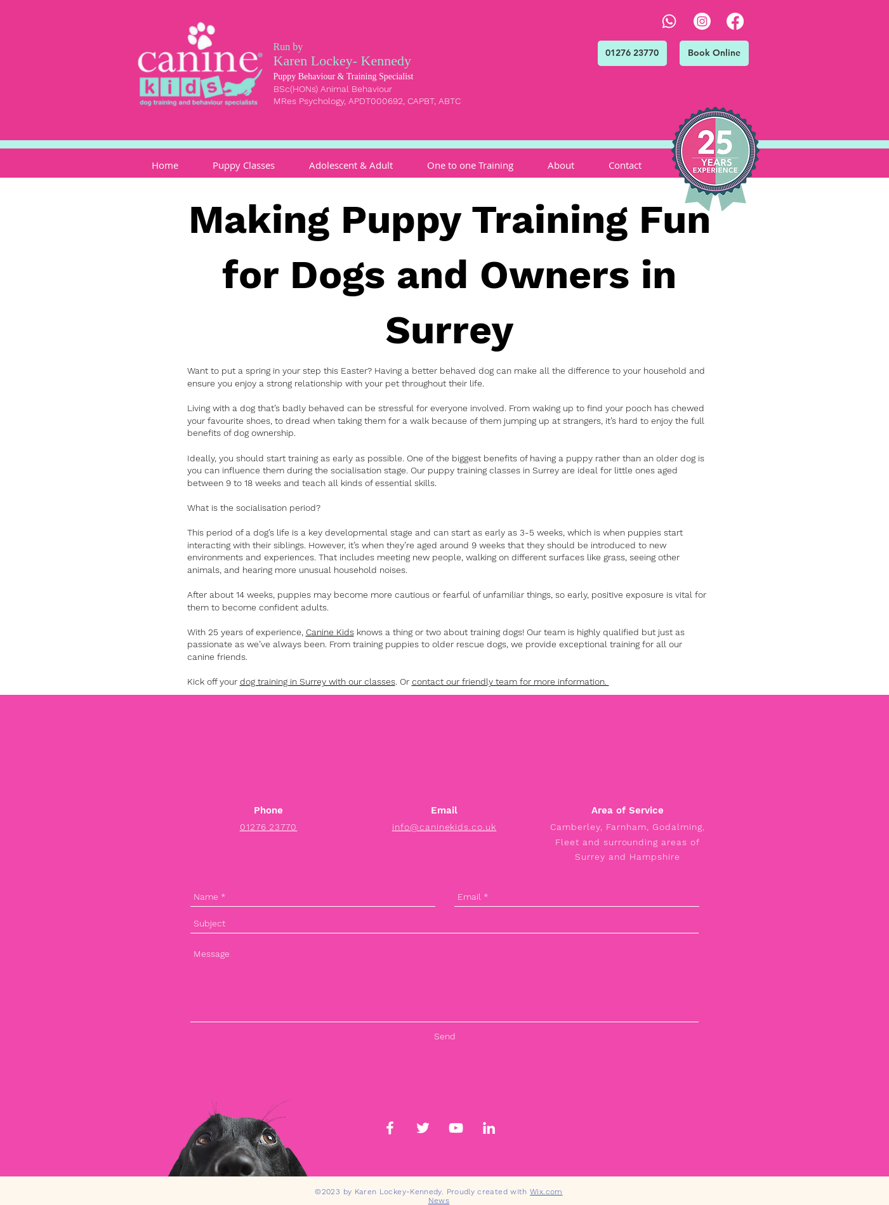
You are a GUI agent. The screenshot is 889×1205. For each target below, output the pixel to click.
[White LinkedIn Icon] (488, 1127)
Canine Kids (330, 632)
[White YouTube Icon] (455, 1127)
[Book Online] (714, 53)
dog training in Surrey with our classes (317, 681)
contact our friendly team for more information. (510, 681)
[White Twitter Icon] (422, 1127)
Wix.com (546, 1191)
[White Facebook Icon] (389, 1127)
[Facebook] (735, 21)
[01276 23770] (632, 53)
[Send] (445, 1037)
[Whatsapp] (669, 21)
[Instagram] (702, 21)
